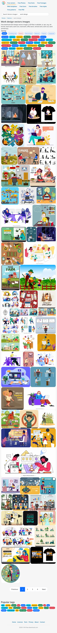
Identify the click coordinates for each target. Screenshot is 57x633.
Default (4, 33)
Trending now (12, 33)
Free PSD (21, 10)
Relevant (37, 33)
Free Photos (21, 3)
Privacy (31, 622)
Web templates (12, 6)
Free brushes (33, 6)
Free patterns (11, 10)
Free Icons (23, 6)
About (36, 622)
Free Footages (41, 3)
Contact (42, 622)
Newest (21, 33)
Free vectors (11, 3)
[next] (44, 589)
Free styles (43, 6)
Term (25, 622)
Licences (20, 622)
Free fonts (31, 3)
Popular (44, 33)
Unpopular (51, 33)
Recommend (28, 33)
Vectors (9, 18)
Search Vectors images (10, 14)
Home (3, 18)
